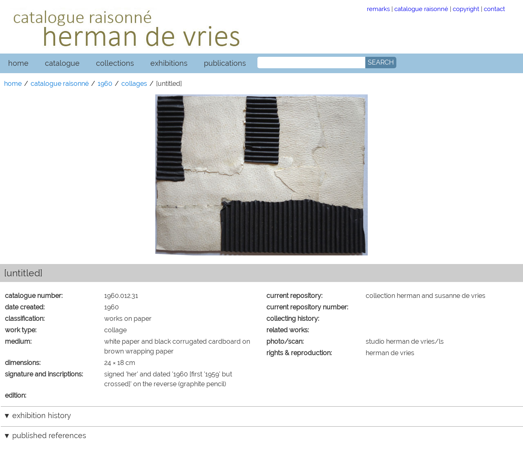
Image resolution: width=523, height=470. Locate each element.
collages (134, 83)
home (18, 63)
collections (115, 63)
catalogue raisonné (421, 8)
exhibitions (169, 63)
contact (494, 8)
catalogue (62, 63)
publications (225, 63)
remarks (378, 8)
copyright (466, 8)
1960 (105, 83)
